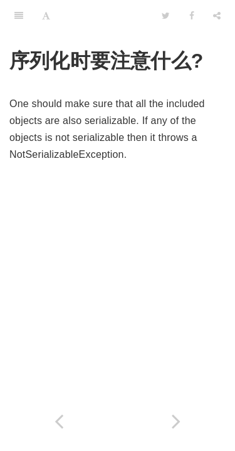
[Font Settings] (46, 15)
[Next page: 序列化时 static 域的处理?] (177, 421)
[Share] (217, 15)
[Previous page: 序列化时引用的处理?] (59, 421)
